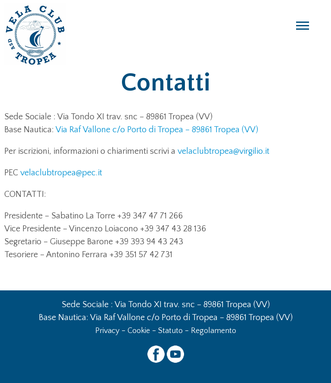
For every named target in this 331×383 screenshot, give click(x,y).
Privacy (107, 331)
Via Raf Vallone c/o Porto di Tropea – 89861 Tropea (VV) (157, 129)
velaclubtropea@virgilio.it (223, 151)
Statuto (170, 331)
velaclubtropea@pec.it (61, 172)
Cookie (139, 331)
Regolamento (213, 331)
